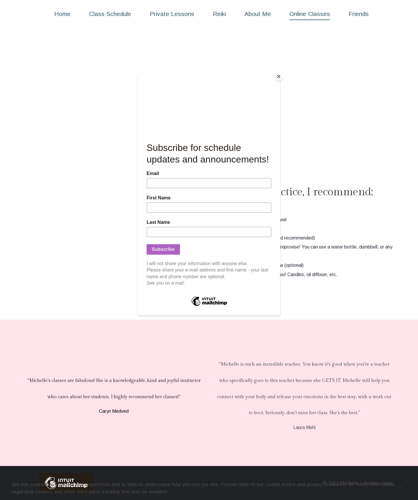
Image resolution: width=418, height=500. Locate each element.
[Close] (278, 76)
